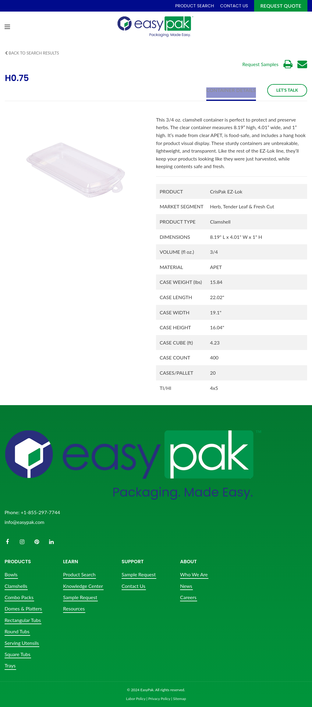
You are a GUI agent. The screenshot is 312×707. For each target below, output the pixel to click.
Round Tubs (17, 631)
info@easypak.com (24, 522)
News (186, 586)
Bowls (11, 574)
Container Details (231, 90)
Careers (188, 597)
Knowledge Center (83, 586)
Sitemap (179, 698)
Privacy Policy (159, 698)
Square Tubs (17, 654)
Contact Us (133, 586)
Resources (74, 608)
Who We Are (194, 574)
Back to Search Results (34, 52)
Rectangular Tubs (23, 620)
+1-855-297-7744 (40, 512)
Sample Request (80, 597)
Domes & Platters (23, 608)
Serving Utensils (22, 642)
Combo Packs (19, 597)
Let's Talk (287, 90)
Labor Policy (136, 698)
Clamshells (16, 586)
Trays (10, 665)
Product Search (79, 574)
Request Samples (260, 64)
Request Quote (280, 6)
